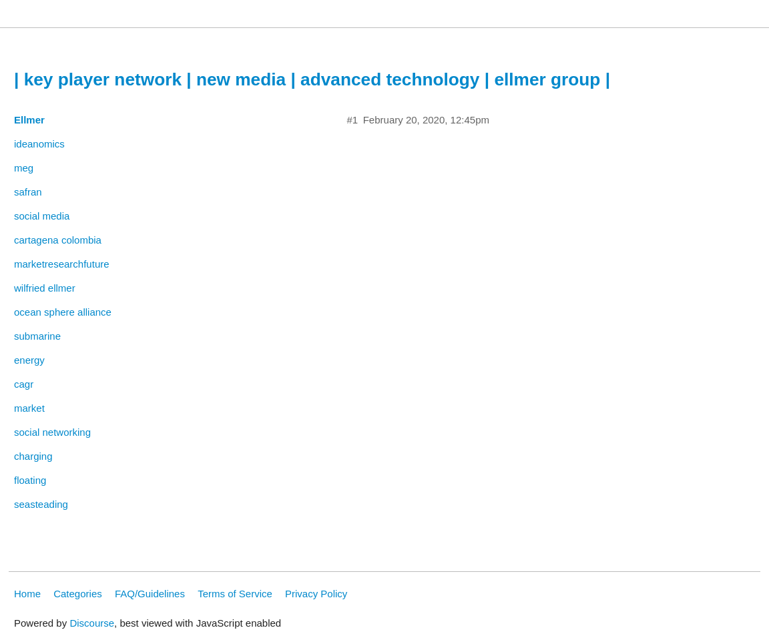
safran (28, 192)
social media (41, 216)
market (29, 408)
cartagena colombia (57, 240)
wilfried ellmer (44, 288)
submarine (37, 336)
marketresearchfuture (61, 264)
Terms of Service (235, 593)
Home (27, 593)
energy (29, 360)
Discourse (91, 623)
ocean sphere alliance (62, 312)
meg (23, 168)
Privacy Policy (316, 593)
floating (30, 480)
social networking (52, 432)
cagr (23, 384)
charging (33, 456)
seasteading (41, 504)
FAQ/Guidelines (150, 593)
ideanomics (39, 143)
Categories (77, 593)
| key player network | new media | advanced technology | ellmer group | (312, 79)
